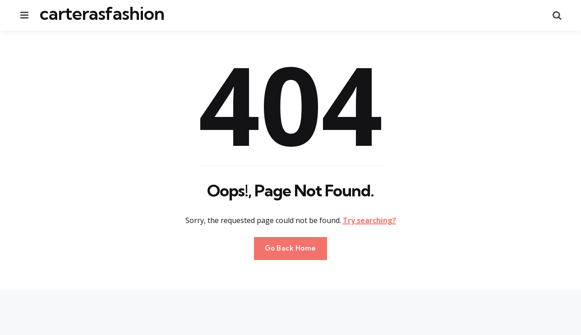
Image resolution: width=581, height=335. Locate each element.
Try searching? (369, 220)
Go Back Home (290, 248)
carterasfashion (102, 13)
